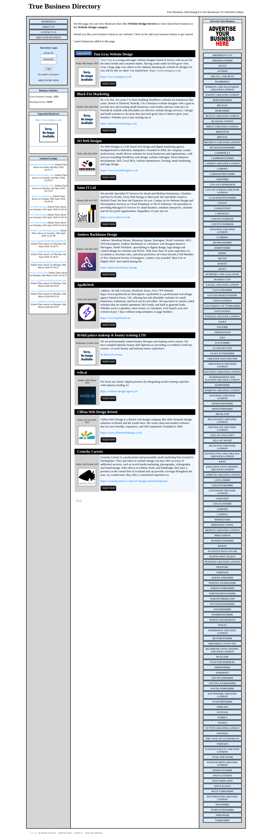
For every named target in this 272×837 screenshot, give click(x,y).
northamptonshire (222, 593)
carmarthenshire (222, 174)
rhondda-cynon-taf (222, 643)
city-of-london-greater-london (222, 191)
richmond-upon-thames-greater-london (222, 650)
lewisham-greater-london (222, 491)
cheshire (222, 179)
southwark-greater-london (222, 695)
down (222, 269)
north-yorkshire (222, 588)
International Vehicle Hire (42, 164)
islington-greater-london (222, 447)
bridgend (222, 131)
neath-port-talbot (222, 556)
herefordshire (222, 403)
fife (222, 337)
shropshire (222, 667)
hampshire (222, 385)
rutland (222, 656)
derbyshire (222, 247)
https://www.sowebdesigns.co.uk (119, 170)
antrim (222, 71)
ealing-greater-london (222, 284)
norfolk (222, 572)
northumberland (222, 598)
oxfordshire (222, 609)
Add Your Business (48, 37)
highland (222, 414)
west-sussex (222, 786)
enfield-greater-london (222, 316)
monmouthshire (222, 540)
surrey (222, 717)
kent (222, 461)
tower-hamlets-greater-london (222, 750)
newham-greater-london (222, 561)
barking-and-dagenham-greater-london (222, 88)
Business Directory (48, 833)
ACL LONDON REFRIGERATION (48, 241)
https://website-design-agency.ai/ (119, 391)
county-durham (222, 224)
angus (222, 65)
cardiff (222, 168)
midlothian (222, 535)
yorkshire (222, 820)
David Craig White (39, 272)
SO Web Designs (39, 206)
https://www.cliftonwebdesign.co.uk (121, 432)
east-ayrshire (222, 290)
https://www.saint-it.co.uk (115, 217)
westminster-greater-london (222, 798)
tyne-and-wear (222, 757)
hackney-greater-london (222, 371)
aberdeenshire (222, 60)
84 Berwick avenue (111, 354)
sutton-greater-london (222, 728)
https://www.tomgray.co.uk (48, 120)
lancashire (222, 480)
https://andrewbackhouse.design (118, 267)
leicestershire (222, 485)
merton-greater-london (222, 530)
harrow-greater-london (222, 390)
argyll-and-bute (222, 76)
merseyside (222, 519)
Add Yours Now (48, 80)
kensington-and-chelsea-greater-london (222, 455)
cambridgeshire (222, 158)
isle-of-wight (222, 440)
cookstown (222, 208)
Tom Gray (106, 60)
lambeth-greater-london (222, 474)
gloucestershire (222, 353)
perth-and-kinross (222, 619)
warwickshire (222, 770)
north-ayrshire (222, 577)
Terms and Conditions (93, 833)
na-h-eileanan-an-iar (222, 551)
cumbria (222, 237)
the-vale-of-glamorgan (222, 738)
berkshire (222, 110)
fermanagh (222, 332)
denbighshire (222, 242)
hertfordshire (222, 408)
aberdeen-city (222, 55)
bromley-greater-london (222, 142)
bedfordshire (222, 100)
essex (222, 321)
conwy (222, 203)
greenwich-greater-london (222, 365)
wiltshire (222, 804)
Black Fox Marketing (42, 196)
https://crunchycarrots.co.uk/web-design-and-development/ (134, 481)
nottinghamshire (222, 604)
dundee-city (222, 279)
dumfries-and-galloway (222, 274)
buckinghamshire (222, 147)
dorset (222, 263)
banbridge (222, 81)
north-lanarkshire (222, 583)
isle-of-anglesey (222, 435)
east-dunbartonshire (222, 295)
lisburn (222, 509)
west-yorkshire (222, 791)
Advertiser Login (65, 833)
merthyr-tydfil (222, 524)
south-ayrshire (222, 678)
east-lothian (222, 300)
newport (222, 567)
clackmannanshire (222, 197)
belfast (222, 105)
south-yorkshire (222, 688)
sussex (222, 722)
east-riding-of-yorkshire (222, 306)
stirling (222, 707)
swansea (222, 733)
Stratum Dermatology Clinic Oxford (48, 262)
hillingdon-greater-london (222, 420)
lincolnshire (222, 503)
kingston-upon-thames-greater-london (222, 468)
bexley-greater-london (222, 116)
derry (222, 253)
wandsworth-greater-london (222, 763)
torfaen (222, 743)
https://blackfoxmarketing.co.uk (118, 123)
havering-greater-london (222, 396)
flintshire (222, 342)
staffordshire (222, 701)
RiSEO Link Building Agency (45, 230)
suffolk (222, 712)
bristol (222, 137)
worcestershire (222, 809)
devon (222, 258)
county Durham (222, 218)
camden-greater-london (222, 163)
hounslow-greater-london (222, 428)
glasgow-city (222, 348)
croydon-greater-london (222, 230)
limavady (222, 498)
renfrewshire (222, 638)
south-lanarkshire (222, 683)
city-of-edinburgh (222, 184)
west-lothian (222, 775)
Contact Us (48, 32)
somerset (222, 672)
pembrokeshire (222, 614)
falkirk (222, 327)
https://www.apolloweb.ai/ (115, 317)
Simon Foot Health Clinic (42, 175)
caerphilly (222, 152)
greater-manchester (222, 358)
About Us (48, 27)
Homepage (48, 21)
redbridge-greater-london (222, 631)
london (222, 514)
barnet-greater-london (222, 94)
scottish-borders (222, 662)
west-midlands (222, 780)
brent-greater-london (222, 126)
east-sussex (222, 311)
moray (222, 546)
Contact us (78, 833)
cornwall (222, 213)
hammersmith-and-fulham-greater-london (222, 378)
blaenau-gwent (222, 121)
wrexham (222, 815)
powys (222, 625)
